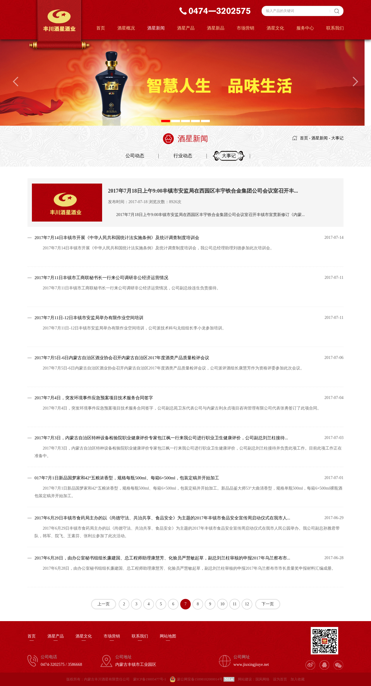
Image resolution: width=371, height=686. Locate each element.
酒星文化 (275, 28)
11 (234, 604)
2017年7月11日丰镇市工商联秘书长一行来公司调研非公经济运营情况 (101, 277)
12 (247, 604)
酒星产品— (55, 638)
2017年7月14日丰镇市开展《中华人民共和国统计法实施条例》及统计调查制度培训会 (117, 237)
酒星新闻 (156, 28)
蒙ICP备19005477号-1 (149, 679)
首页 (100, 28)
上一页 (103, 604)
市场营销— (112, 638)
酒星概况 (126, 28)
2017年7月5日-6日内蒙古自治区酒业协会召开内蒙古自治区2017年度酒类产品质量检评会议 (122, 357)
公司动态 (135, 155)
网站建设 (245, 679)
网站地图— (168, 638)
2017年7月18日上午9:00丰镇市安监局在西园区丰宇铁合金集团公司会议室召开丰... (203, 191)
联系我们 (335, 28)
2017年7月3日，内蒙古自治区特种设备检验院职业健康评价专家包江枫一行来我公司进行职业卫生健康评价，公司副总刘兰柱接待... (161, 438)
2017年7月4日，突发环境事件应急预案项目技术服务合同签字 (94, 397)
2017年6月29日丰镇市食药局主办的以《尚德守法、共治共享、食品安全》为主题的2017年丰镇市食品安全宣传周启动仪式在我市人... (162, 518)
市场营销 (245, 28)
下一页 (268, 604)
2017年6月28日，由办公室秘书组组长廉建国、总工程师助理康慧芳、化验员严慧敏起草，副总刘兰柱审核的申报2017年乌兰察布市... (162, 558)
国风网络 (262, 679)
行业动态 (183, 155)
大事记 (337, 138)
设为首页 (280, 679)
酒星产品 (186, 28)
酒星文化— (83, 638)
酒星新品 (215, 28)
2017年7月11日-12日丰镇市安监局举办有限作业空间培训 (89, 317)
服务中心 (305, 28)
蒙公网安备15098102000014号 (200, 679)
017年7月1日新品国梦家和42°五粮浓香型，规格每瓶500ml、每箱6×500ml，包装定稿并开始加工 (127, 478)
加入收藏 (298, 679)
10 (222, 604)
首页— (32, 638)
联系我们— (140, 638)
